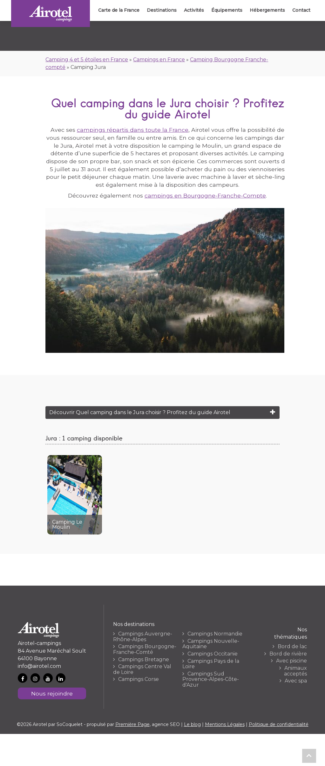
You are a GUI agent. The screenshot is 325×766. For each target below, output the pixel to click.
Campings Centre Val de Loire (142, 669)
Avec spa (296, 681)
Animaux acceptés (295, 670)
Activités (193, 10)
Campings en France (159, 60)
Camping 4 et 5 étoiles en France (86, 60)
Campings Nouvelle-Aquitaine (210, 643)
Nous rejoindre (52, 693)
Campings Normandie (214, 634)
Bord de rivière (288, 654)
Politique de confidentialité (278, 724)
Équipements (225, 10)
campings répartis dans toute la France (132, 129)
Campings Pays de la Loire (210, 663)
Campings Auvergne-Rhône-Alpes (142, 636)
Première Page (132, 724)
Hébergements (266, 10)
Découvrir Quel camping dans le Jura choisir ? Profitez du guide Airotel (139, 412)
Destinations (160, 10)
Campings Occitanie (212, 654)
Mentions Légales (225, 724)
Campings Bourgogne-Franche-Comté (144, 649)
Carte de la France (117, 10)
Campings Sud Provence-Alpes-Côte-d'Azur (210, 679)
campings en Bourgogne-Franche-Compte (205, 195)
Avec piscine (291, 661)
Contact (301, 10)
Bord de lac (292, 646)
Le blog (192, 724)
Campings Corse (138, 679)
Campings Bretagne (143, 659)
